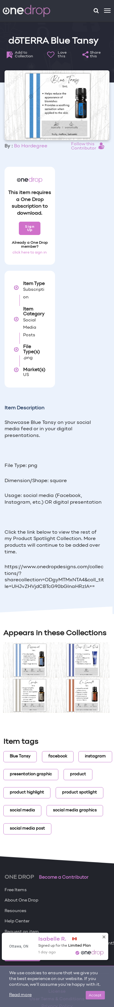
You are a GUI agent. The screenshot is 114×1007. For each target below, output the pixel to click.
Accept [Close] (95, 995)
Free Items (16, 890)
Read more (20, 995)
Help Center (17, 921)
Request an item (22, 932)
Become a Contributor (63, 877)
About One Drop (21, 900)
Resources (15, 911)
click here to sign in (29, 252)
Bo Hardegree (30, 146)
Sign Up (29, 228)
